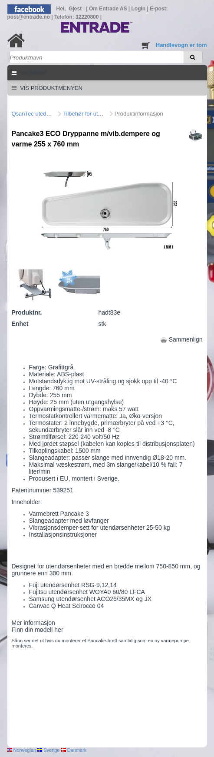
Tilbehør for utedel (86, 113)
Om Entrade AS (108, 9)
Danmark (74, 750)
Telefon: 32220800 (77, 17)
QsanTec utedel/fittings (40, 113)
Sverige (48, 750)
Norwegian (21, 750)
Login (139, 9)
